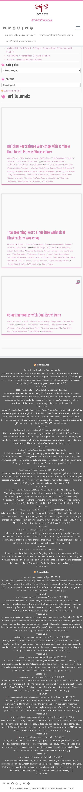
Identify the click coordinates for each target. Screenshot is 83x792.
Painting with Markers (66, 171)
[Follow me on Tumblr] (23, 28)
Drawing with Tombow (53, 251)
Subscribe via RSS (12, 90)
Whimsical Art (33, 264)
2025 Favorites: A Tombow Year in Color (31, 390)
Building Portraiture (21, 168)
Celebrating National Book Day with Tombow (28, 55)
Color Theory (35, 328)
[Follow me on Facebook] (15, 28)
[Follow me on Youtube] (27, 28)
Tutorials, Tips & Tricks (16, 161)
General (70, 158)
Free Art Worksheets (47, 171)
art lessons (33, 324)
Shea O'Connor (24, 260)
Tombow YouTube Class (35, 178)
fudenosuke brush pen (37, 254)
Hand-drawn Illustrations (58, 254)
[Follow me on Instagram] (19, 28)
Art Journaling (43, 321)
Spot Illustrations (39, 260)
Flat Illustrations (20, 254)
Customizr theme (66, 788)
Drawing (45, 328)
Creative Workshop (34, 251)
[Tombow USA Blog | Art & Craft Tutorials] (41, 9)
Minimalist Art (47, 257)
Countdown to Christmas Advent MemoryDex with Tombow (32, 490)
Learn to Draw (33, 257)
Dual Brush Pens (30, 171)
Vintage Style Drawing (16, 264)
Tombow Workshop (15, 178)
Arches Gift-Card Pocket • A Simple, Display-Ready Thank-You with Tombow (31, 410)
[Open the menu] (78, 28)
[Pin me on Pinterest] (32, 28)
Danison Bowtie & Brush (59, 168)
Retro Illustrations (61, 257)
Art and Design (39, 247)
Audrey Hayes (47, 181)
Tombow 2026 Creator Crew (19, 35)
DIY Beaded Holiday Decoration (31, 530)
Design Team (45, 158)
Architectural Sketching (17, 164)
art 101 (24, 324)
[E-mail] (5, 28)
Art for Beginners (35, 164)
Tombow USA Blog (43, 365)
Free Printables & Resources (20, 41)
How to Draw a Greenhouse (34, 370)
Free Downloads (59, 158)
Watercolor (32, 161)
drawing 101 (55, 328)
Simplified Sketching (17, 174)
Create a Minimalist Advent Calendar (24, 59)
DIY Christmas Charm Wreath (31, 550)
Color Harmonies (58, 324)
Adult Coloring (30, 321)
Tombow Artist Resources (37, 174)
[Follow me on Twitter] (10, 28)
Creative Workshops (39, 168)
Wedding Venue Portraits (28, 181)
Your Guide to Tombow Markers (31, 470)
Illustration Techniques (16, 257)
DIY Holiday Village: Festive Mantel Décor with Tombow (31, 510)
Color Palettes (22, 328)
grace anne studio (20, 331)
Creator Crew (33, 158)
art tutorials (49, 164)
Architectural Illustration (54, 161)
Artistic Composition (16, 251)
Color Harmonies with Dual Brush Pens (34, 315)
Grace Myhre (34, 331)
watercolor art (52, 178)
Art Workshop (64, 247)
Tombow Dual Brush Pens (60, 174)
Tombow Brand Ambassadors (56, 35)
